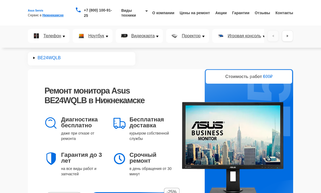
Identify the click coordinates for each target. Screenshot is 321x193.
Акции (221, 13)
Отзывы (262, 13)
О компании (163, 13)
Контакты (284, 13)
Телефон (52, 36)
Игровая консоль (244, 36)
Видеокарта (143, 36)
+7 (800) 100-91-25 (98, 13)
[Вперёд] (287, 36)
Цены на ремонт (195, 13)
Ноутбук (96, 36)
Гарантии (240, 13)
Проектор (191, 36)
